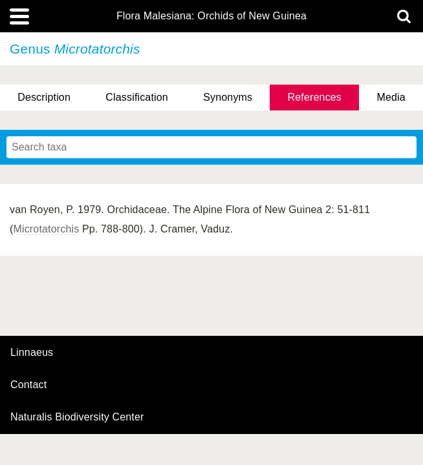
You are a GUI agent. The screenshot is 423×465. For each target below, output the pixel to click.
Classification (136, 97)
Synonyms (227, 97)
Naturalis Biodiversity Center (77, 417)
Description (43, 97)
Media (390, 97)
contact (28, 384)
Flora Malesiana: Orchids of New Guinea (211, 16)
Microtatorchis (47, 228)
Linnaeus (31, 352)
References (315, 97)
